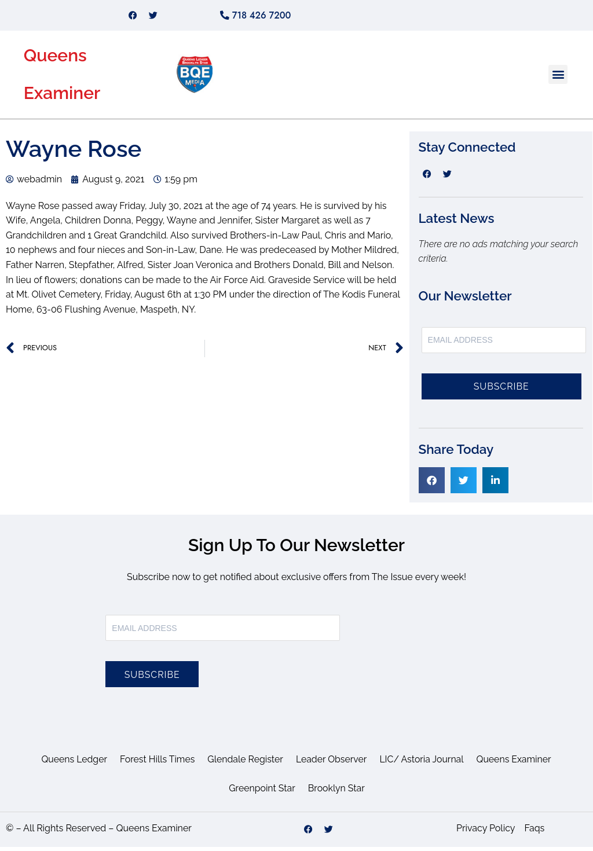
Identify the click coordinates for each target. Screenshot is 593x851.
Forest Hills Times (156, 763)
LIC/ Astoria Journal (423, 763)
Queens (55, 59)
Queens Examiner (515, 763)
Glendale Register (245, 763)
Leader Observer (332, 763)
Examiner (62, 97)
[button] (558, 78)
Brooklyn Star (336, 792)
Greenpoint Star (261, 792)
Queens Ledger (72, 763)
